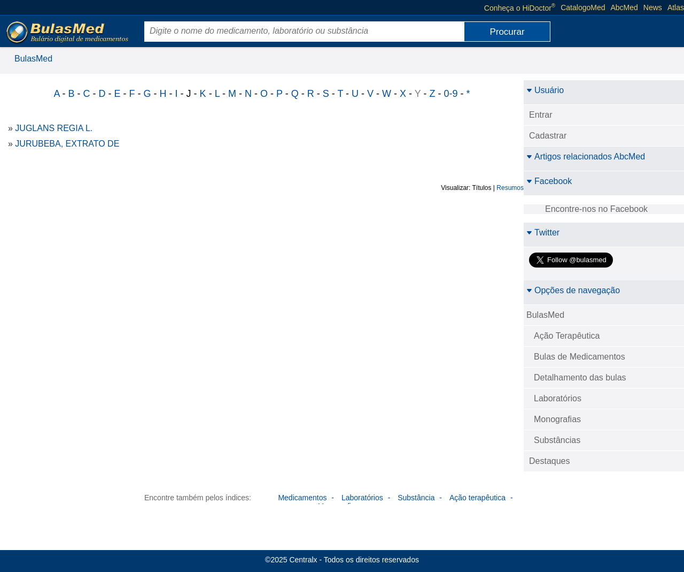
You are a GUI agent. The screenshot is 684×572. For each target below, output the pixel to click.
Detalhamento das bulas (580, 377)
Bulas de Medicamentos (579, 356)
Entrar (541, 114)
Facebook (549, 181)
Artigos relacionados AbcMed (585, 156)
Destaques (549, 461)
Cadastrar (547, 135)
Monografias (557, 419)
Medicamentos (302, 497)
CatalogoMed (583, 7)
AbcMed (624, 7)
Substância (416, 497)
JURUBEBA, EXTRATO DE (67, 143)
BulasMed (33, 58)
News (652, 7)
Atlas (675, 7)
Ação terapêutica (477, 497)
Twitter (542, 232)
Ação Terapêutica (567, 335)
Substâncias (557, 440)
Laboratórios (557, 398)
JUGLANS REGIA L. (53, 128)
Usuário (545, 90)
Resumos (510, 188)
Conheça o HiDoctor (519, 7)
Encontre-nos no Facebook (596, 208)
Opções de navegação (573, 290)
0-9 (450, 93)
